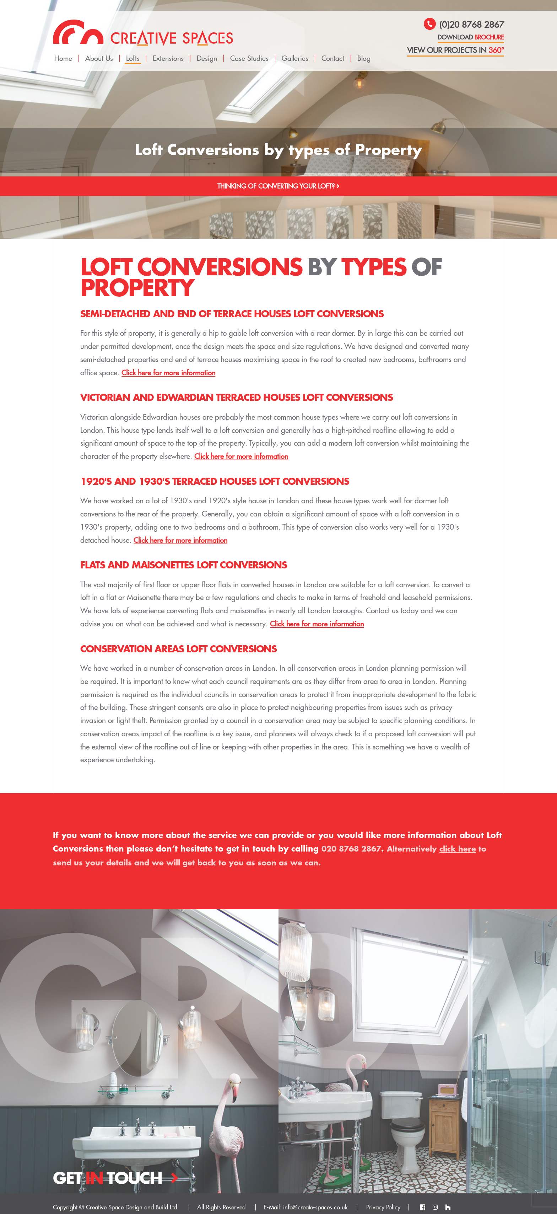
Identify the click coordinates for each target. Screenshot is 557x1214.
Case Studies (249, 51)
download (471, 38)
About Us (99, 51)
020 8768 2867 (353, 841)
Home (63, 51)
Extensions (168, 51)
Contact (332, 51)
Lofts (133, 51)
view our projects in (455, 51)
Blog (364, 51)
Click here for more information (169, 365)
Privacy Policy (383, 1200)
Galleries (295, 51)
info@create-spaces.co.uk (315, 1200)
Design (207, 51)
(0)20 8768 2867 (464, 25)
